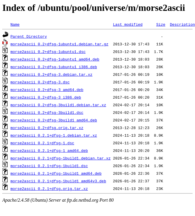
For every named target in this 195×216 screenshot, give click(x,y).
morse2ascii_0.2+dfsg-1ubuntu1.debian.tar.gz (59, 44)
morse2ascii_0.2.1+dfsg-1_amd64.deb (49, 150)
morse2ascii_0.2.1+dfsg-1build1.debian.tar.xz (61, 158)
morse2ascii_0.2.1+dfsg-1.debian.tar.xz (54, 135)
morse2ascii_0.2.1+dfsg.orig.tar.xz (49, 188)
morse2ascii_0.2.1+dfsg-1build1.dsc (49, 165)
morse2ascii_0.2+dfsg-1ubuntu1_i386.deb (54, 66)
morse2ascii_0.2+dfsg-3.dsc (40, 82)
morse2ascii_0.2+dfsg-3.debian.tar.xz (52, 74)
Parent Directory (29, 36)
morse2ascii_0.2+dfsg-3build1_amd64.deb (54, 120)
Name (15, 24)
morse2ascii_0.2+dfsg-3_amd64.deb (47, 89)
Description (182, 24)
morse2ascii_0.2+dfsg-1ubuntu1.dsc (48, 51)
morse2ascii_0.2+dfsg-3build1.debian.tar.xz (58, 104)
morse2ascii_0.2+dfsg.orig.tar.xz (47, 127)
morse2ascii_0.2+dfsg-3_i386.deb (46, 97)
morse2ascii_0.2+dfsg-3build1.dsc (47, 112)
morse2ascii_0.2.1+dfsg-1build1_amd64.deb (56, 173)
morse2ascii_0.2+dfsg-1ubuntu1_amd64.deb (55, 59)
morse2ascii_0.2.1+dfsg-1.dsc (42, 142)
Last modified (127, 24)
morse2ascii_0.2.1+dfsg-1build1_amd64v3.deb (58, 181)
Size (160, 24)
